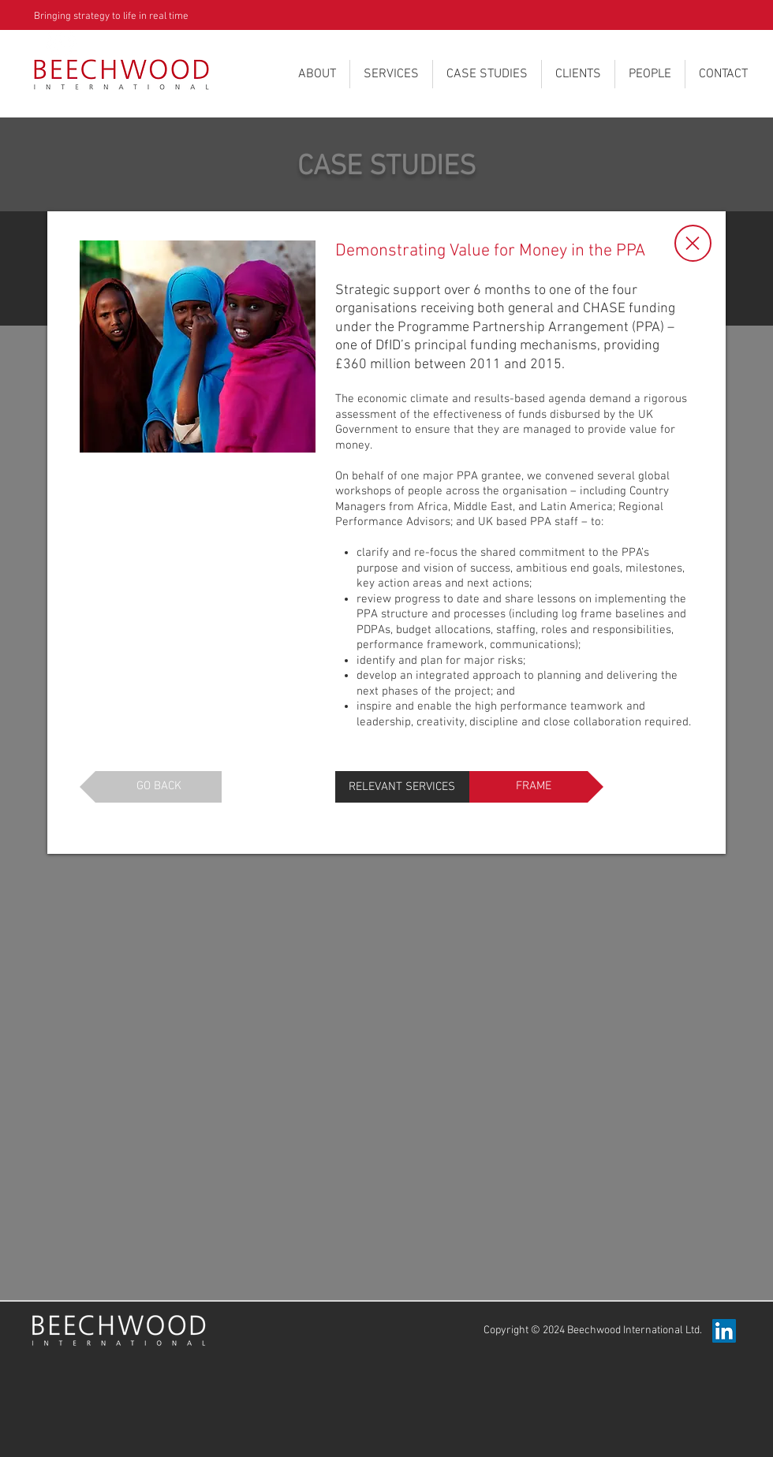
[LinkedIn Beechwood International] (724, 1331)
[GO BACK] (151, 787)
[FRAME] (536, 787)
